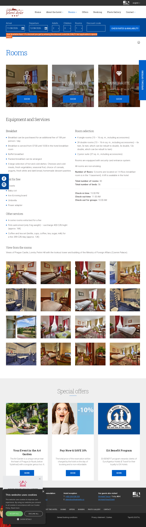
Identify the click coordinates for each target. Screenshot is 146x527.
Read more (15, 508)
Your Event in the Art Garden (27, 452)
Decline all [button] (34, 514)
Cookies (109, 517)
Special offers (142, 80)
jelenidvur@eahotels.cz (74, 500)
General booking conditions (67, 517)
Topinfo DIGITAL (134, 517)
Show (27, 99)
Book (72, 473)
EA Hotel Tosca (104, 497)
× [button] (43, 492)
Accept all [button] (14, 514)
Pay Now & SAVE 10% (73, 450)
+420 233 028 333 (72, 497)
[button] (24, 519)
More (27, 473)
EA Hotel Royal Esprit (106, 500)
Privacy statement (98, 517)
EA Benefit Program (119, 450)
